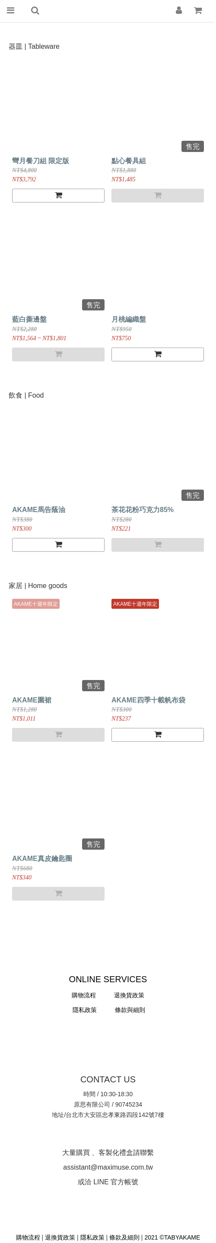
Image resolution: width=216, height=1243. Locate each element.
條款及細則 (124, 1237)
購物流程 (84, 995)
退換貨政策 (61, 1237)
